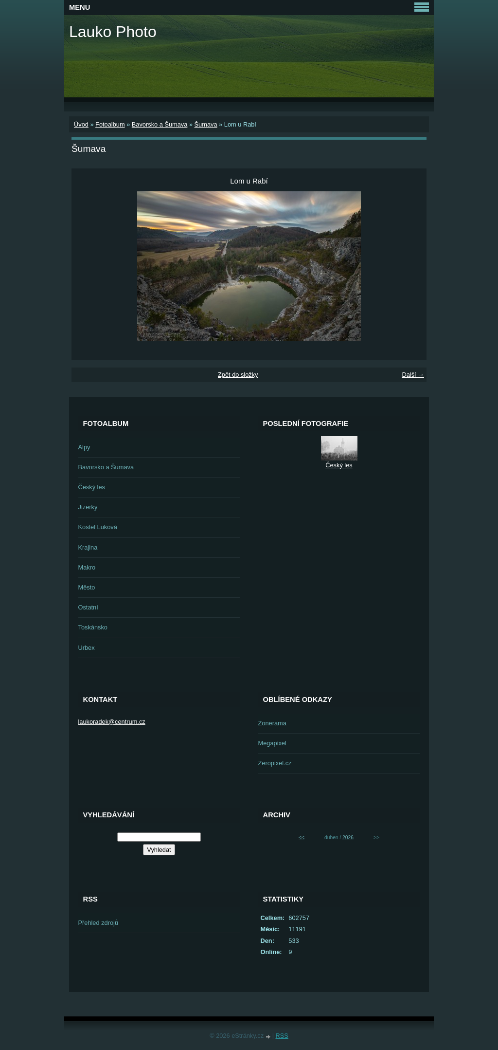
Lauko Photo (113, 31)
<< (301, 837)
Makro (87, 567)
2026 (348, 837)
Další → (413, 374)
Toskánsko (92, 627)
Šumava (206, 124)
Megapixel (272, 743)
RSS (282, 1035)
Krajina (88, 547)
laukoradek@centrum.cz (111, 721)
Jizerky (88, 507)
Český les (91, 487)
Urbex (86, 647)
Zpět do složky (238, 374)
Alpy (84, 447)
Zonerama (272, 723)
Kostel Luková (97, 527)
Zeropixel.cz (275, 763)
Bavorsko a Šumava (160, 124)
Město (86, 587)
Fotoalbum (109, 124)
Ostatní (88, 607)
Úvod (81, 124)
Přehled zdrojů (98, 922)
